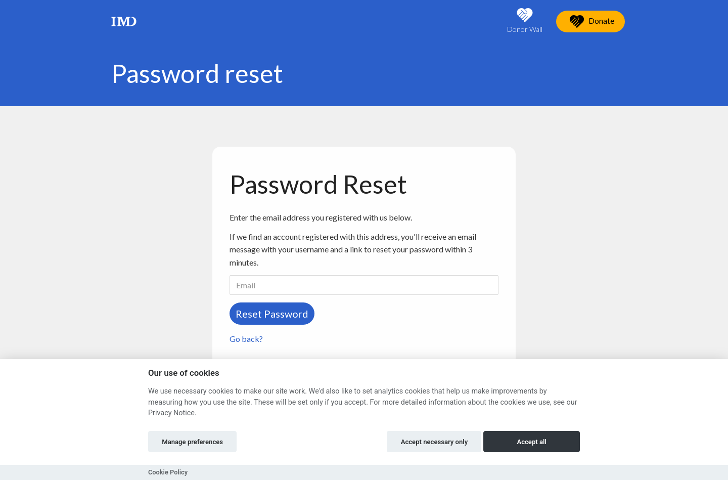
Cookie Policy (168, 472)
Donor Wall (524, 20)
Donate (590, 21)
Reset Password (272, 314)
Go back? (246, 338)
